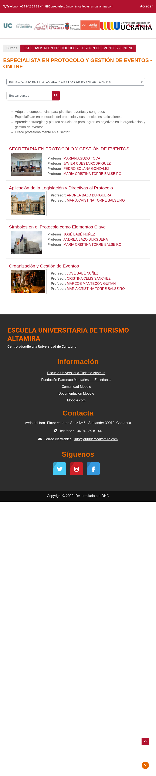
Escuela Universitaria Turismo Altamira (76, 373)
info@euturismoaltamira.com (94, 6)
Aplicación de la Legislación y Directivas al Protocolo (61, 187)
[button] (145, 741)
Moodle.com (76, 400)
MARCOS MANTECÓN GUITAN (91, 283)
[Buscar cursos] (29, 95)
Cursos (11, 48)
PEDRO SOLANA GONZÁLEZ (86, 168)
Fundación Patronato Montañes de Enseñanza (76, 380)
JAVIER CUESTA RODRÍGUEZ (87, 163)
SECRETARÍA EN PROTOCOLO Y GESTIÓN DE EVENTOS (69, 148)
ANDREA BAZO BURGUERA (89, 195)
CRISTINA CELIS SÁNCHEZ (89, 278)
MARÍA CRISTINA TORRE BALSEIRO (92, 174)
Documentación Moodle (76, 393)
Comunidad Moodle (76, 386)
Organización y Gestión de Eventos (44, 265)
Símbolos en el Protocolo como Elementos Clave (57, 226)
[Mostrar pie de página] (145, 765)
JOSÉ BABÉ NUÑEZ (79, 234)
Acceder (146, 6)
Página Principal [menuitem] (138, 25)
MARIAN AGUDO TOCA (82, 158)
